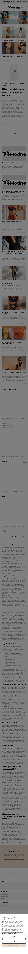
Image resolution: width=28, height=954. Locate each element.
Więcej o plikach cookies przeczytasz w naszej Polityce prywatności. (12, 932)
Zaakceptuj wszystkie (14, 945)
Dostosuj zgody (14, 941)
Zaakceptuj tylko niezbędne (14, 937)
